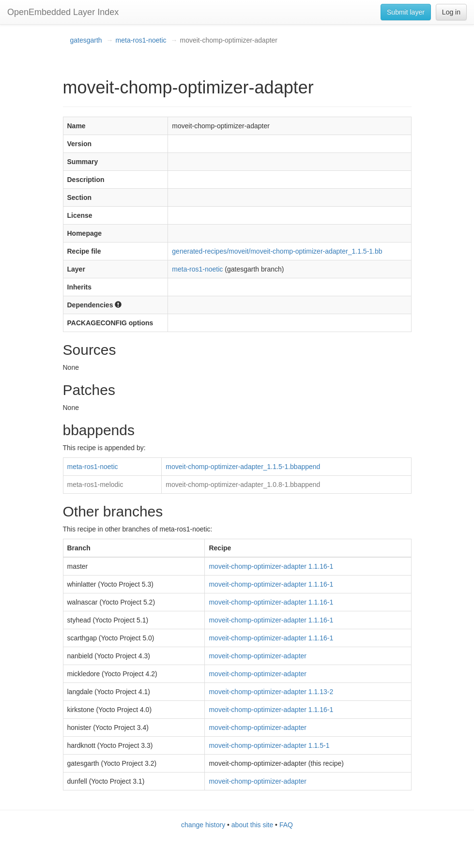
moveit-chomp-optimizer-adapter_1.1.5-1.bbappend (243, 466)
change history (203, 825)
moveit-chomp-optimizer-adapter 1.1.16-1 (271, 566)
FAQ (286, 825)
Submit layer (406, 12)
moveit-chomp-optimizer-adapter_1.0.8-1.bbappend (243, 484)
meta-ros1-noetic (141, 40)
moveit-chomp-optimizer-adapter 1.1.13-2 (271, 692)
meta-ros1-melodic (95, 484)
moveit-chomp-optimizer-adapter (257, 656)
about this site (252, 825)
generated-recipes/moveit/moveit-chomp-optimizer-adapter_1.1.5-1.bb (277, 251)
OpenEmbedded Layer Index (63, 12)
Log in (451, 12)
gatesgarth (86, 40)
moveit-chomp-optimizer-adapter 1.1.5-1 (269, 745)
